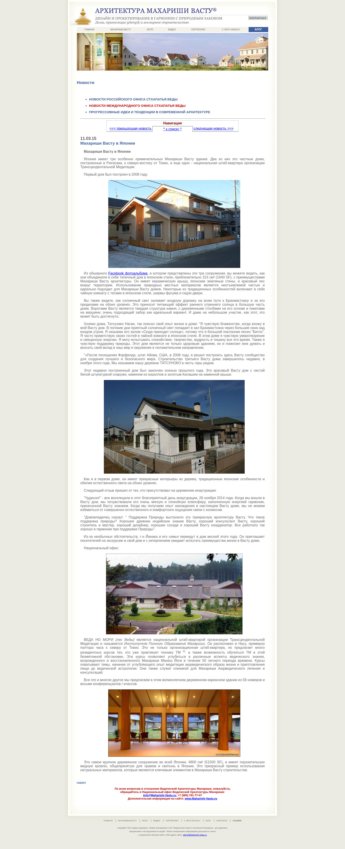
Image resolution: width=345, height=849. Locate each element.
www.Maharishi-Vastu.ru (201, 798)
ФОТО (150, 29)
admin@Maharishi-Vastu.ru (195, 835)
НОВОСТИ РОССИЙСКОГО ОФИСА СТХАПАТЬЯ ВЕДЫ (133, 99)
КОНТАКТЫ (222, 821)
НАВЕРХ (81, 783)
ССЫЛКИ (237, 821)
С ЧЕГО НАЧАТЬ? (231, 29)
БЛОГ (258, 29)
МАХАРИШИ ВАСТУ (120, 29)
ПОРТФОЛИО (198, 29)
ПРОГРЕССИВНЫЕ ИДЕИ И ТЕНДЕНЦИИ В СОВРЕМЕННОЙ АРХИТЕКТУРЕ (149, 112)
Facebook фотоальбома (127, 273)
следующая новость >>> (213, 128)
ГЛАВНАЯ (89, 29)
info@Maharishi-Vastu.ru (159, 795)
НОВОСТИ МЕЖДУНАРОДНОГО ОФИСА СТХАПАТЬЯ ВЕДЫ (137, 105)
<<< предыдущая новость (131, 128)
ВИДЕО (172, 29)
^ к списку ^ (172, 129)
